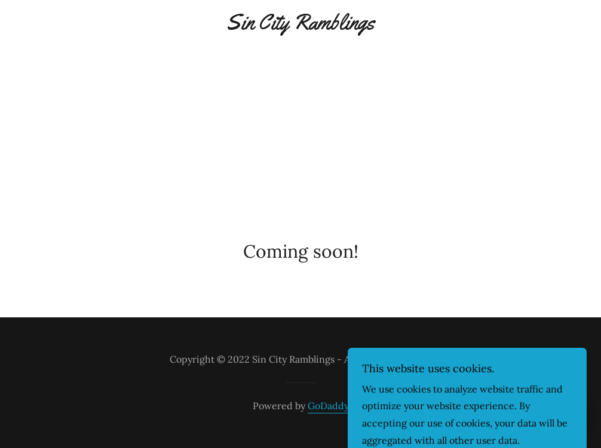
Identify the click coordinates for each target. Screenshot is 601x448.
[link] (300, 26)
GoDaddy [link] (328, 406)
